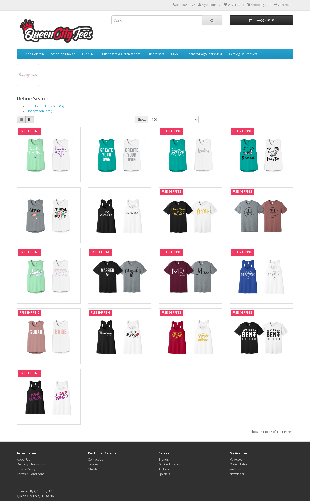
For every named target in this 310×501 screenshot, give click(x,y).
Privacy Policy (26, 469)
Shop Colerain (34, 54)
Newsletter (237, 474)
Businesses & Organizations (121, 54)
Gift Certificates (169, 464)
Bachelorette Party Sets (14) (45, 106)
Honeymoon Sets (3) (40, 111)
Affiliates (164, 469)
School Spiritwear (63, 54)
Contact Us (95, 459)
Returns (93, 464)
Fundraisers (156, 54)
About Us (23, 459)
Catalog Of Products (243, 54)
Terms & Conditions (30, 474)
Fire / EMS (88, 54)
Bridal (175, 54)
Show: (142, 119)
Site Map (94, 469)
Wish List (235, 469)
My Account (237, 459)
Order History (239, 464)
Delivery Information (31, 464)
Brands (164, 459)
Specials (164, 474)
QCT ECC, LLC (43, 491)
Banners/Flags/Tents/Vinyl (204, 54)
